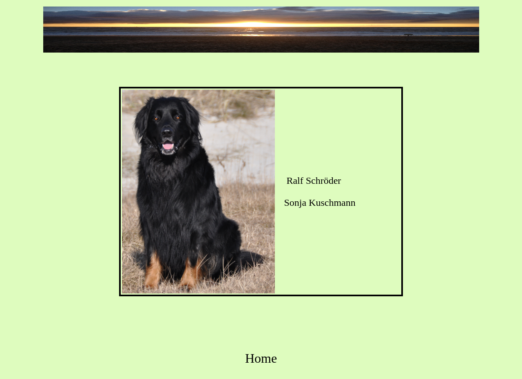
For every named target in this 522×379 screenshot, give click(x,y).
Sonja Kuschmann (319, 202)
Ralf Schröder (313, 180)
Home (261, 358)
